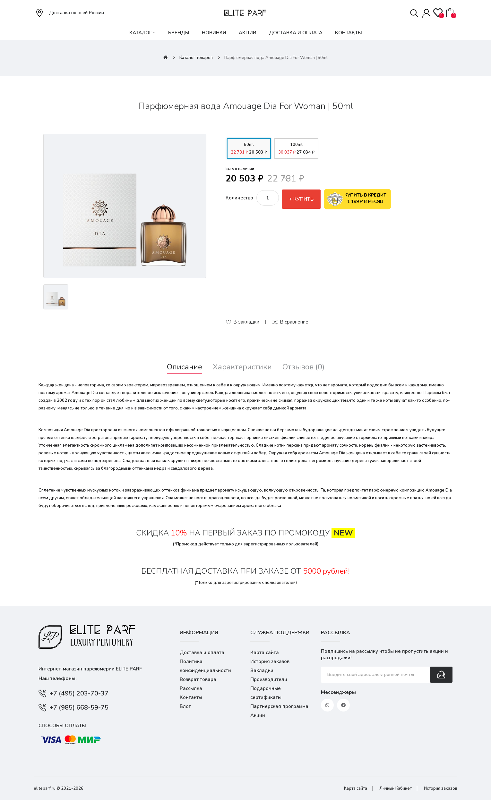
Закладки (261, 670)
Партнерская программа (279, 706)
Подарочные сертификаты (265, 693)
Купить (303, 199)
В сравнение (294, 322)
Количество (239, 198)
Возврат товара (198, 679)
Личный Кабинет (395, 788)
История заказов (269, 661)
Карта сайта (264, 652)
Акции (257, 715)
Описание (184, 367)
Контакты (191, 697)
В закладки (246, 322)
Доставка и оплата (202, 652)
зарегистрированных (264, 544)
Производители (268, 679)
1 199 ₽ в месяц (357, 199)
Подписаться (441, 675)
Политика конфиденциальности (205, 666)
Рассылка (191, 688)
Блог (185, 706)
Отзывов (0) (303, 367)
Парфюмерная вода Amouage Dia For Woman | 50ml (276, 58)
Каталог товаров (196, 58)
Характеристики (242, 367)
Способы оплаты (62, 725)
